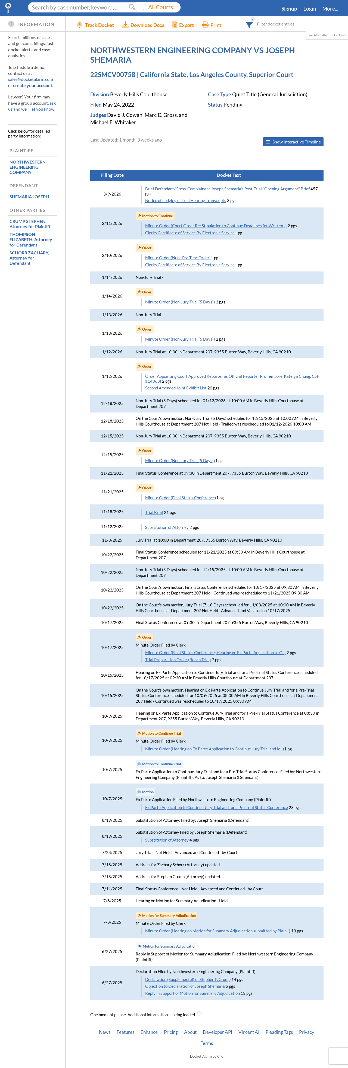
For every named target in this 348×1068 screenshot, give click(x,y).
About (190, 1032)
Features (125, 1032)
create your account (32, 85)
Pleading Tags (279, 1032)
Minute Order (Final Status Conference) (180, 497)
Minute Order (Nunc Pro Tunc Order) (178, 257)
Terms (207, 1043)
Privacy (306, 1032)
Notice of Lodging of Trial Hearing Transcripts (185, 200)
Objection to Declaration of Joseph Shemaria (185, 986)
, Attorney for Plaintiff (30, 224)
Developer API (217, 1032)
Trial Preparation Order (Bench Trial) (178, 659)
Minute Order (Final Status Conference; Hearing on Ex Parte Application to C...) (215, 652)
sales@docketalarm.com (30, 79)
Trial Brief (154, 512)
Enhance (149, 1032)
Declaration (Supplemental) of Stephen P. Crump (188, 979)
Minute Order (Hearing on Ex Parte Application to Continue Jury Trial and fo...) (214, 749)
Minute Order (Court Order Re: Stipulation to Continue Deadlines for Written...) (216, 225)
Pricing (171, 1032)
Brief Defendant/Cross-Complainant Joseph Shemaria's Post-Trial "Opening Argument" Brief (227, 189)
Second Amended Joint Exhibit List (176, 388)
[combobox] (249, 23)
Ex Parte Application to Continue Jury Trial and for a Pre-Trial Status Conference (216, 807)
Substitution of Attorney (167, 527)
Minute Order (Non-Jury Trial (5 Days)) (180, 302)
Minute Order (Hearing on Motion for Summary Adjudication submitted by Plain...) (217, 931)
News (104, 1032)
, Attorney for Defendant (31, 239)
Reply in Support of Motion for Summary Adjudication (192, 993)
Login (309, 9)
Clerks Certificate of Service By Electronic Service (190, 233)
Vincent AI (248, 1032)
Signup (289, 9)
